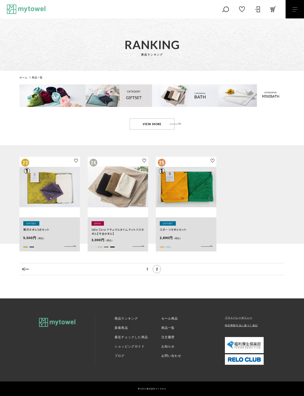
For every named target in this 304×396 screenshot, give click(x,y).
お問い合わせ (171, 355)
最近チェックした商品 (131, 337)
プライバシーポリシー (238, 317)
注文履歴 (168, 337)
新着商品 (121, 327)
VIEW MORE (152, 124)
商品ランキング (126, 318)
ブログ (120, 355)
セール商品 (169, 318)
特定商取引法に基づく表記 (241, 325)
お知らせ (168, 346)
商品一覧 (168, 327)
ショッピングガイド (130, 346)
